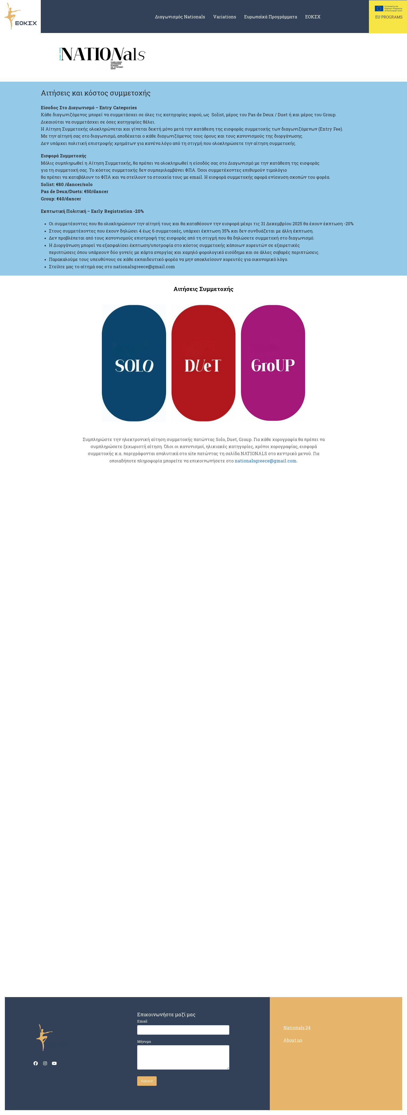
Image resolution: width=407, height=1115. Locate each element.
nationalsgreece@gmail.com (266, 461)
